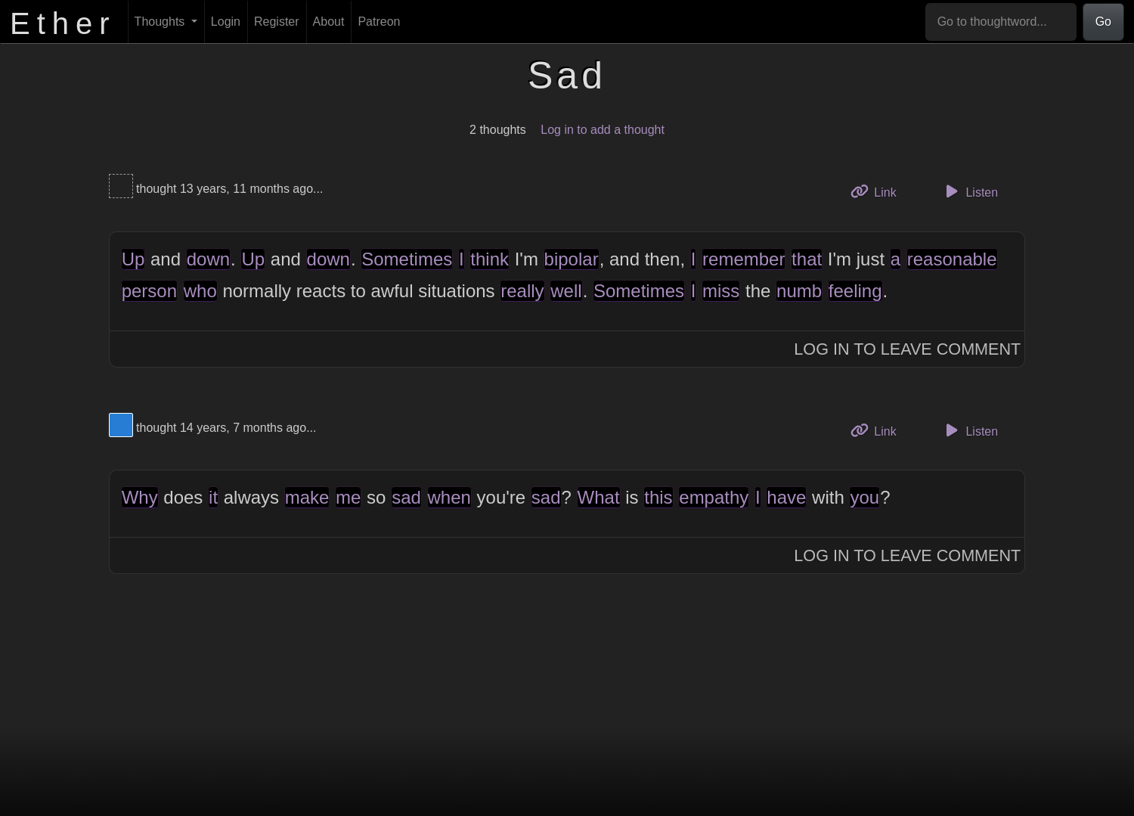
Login (225, 21)
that (807, 259)
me (348, 497)
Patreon (379, 21)
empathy (713, 497)
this (658, 497)
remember (743, 259)
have (786, 497)
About (329, 21)
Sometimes (406, 259)
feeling (855, 291)
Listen (969, 191)
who (200, 291)
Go (1103, 21)
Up (133, 259)
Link (879, 191)
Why (140, 497)
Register (276, 21)
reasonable (952, 259)
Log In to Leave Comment (907, 349)
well (565, 291)
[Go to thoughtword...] (1001, 22)
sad (406, 497)
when (449, 497)
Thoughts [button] (161, 21)
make (307, 497)
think (489, 259)
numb (799, 291)
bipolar (571, 259)
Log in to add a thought (603, 129)
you (864, 497)
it (213, 497)
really (522, 291)
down (208, 259)
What (599, 497)
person (149, 291)
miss (720, 291)
